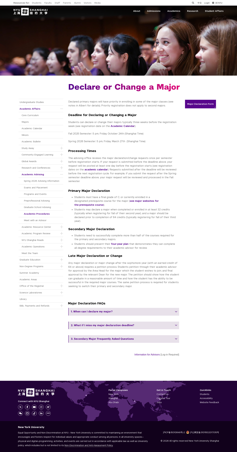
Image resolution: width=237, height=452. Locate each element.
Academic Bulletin (31, 141)
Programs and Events (35, 194)
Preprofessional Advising (37, 200)
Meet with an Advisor (35, 220)
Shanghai (113, 398)
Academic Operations (33, 246)
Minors (25, 135)
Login (207, 3)
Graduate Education (29, 259)
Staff (57, 3)
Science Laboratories (30, 292)
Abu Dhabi (114, 402)
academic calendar (96, 169)
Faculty (48, 3)
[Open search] (193, 3)
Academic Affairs (29, 108)
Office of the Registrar (31, 285)
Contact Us (162, 394)
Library (23, 299)
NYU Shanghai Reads (33, 240)
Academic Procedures (37, 213)
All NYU (217, 3)
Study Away (28, 148)
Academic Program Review (36, 233)
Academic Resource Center (36, 226)
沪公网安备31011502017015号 (202, 432)
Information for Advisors (147, 354)
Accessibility (206, 398)
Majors (25, 121)
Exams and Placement (36, 187)
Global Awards (29, 161)
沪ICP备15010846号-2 (174, 432)
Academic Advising (33, 174)
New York (113, 394)
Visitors (87, 3)
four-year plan (119, 244)
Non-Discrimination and (89, 445)
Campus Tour (163, 398)
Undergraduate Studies (31, 102)
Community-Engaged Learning (37, 154)
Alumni (77, 3)
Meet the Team (30, 253)
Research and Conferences (36, 167)
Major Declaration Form (200, 104)
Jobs (159, 402)
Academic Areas (28, 279)
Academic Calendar (32, 128)
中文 (200, 3)
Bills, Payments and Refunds (34, 305)
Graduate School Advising (37, 207)
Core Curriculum (30, 115)
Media (97, 3)
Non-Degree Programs (31, 266)
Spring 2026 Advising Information (41, 180)
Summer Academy (29, 272)
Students (36, 3)
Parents (67, 3)
